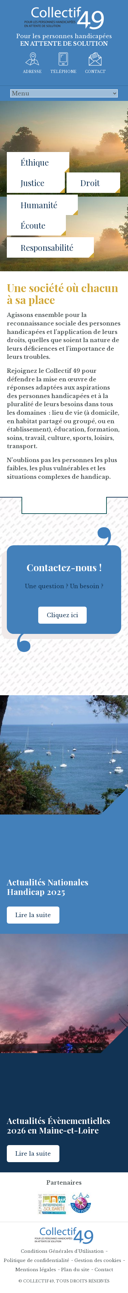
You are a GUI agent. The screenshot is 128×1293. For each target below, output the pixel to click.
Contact (104, 1270)
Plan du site (75, 1270)
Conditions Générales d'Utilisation (62, 1251)
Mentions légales (35, 1270)
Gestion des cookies (97, 1260)
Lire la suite (33, 915)
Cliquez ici (62, 615)
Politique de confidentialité (36, 1260)
